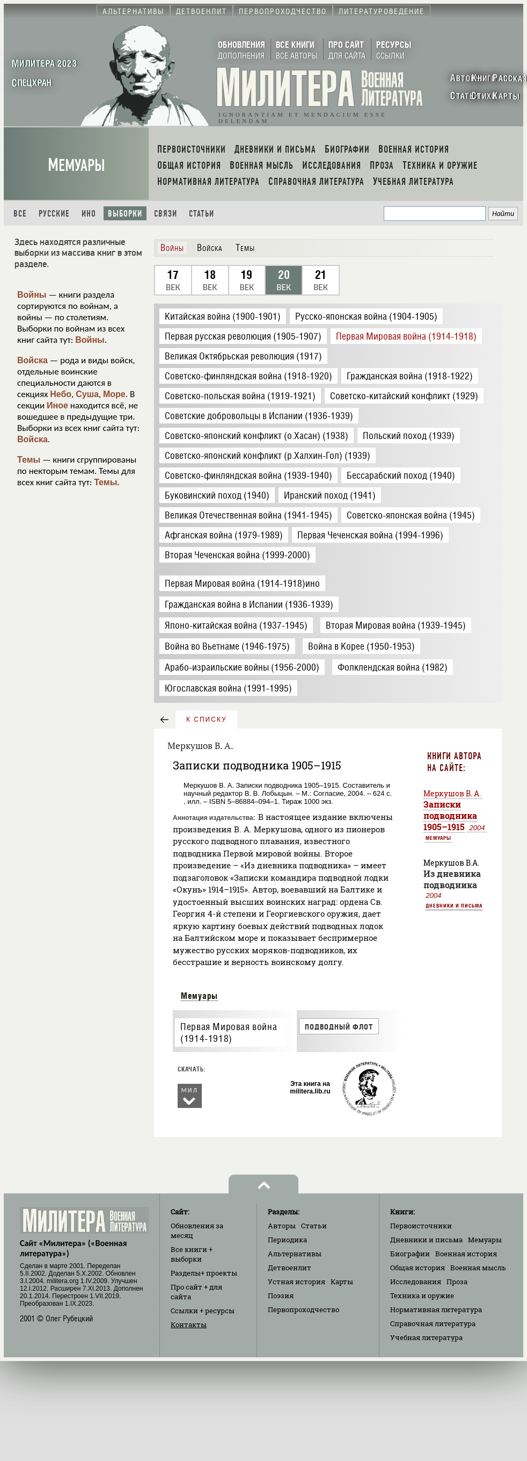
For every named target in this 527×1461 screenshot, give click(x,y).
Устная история (296, 1281)
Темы (28, 459)
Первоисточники (421, 1225)
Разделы (204, 1273)
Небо (60, 394)
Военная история (466, 1253)
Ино (89, 213)
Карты (342, 1281)
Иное (57, 405)
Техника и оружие (422, 1295)
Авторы (282, 1225)
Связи (165, 213)
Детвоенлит (289, 1267)
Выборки (125, 213)
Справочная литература (432, 1323)
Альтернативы (294, 1253)
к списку (206, 719)
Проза (457, 1281)
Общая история (417, 1267)
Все (20, 213)
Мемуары (76, 165)
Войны (32, 294)
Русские (54, 213)
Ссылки (203, 1310)
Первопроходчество (303, 1309)
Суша (87, 394)
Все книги (192, 1254)
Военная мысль (478, 1267)
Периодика (287, 1239)
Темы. (107, 482)
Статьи (201, 213)
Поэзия (281, 1295)
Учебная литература (426, 1337)
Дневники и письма (454, 905)
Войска (32, 360)
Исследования (415, 1281)
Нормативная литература (436, 1309)
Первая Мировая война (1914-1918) (228, 1033)
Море (114, 394)
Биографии (410, 1253)
